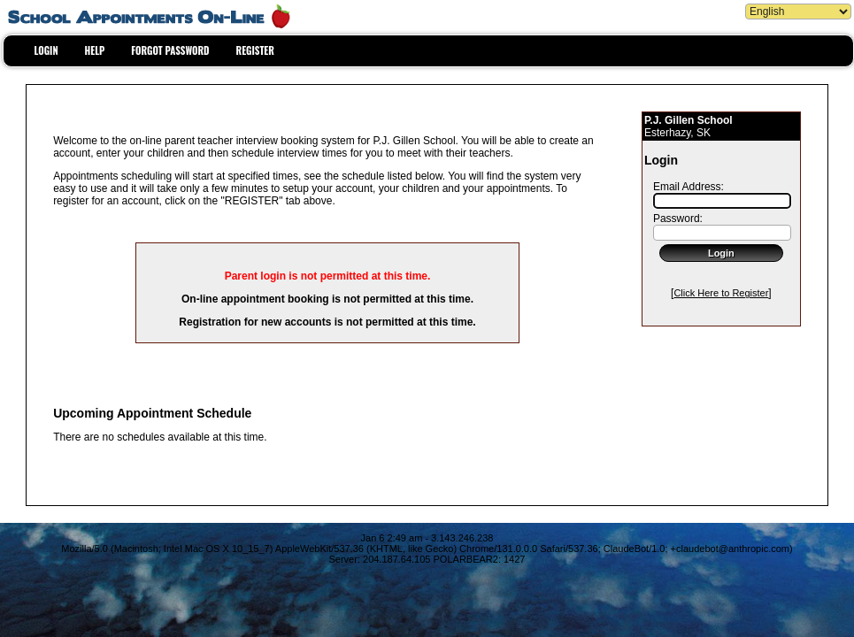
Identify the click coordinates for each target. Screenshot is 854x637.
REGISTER (255, 50)
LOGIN (46, 50)
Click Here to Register (720, 293)
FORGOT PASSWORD (170, 50)
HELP (95, 50)
